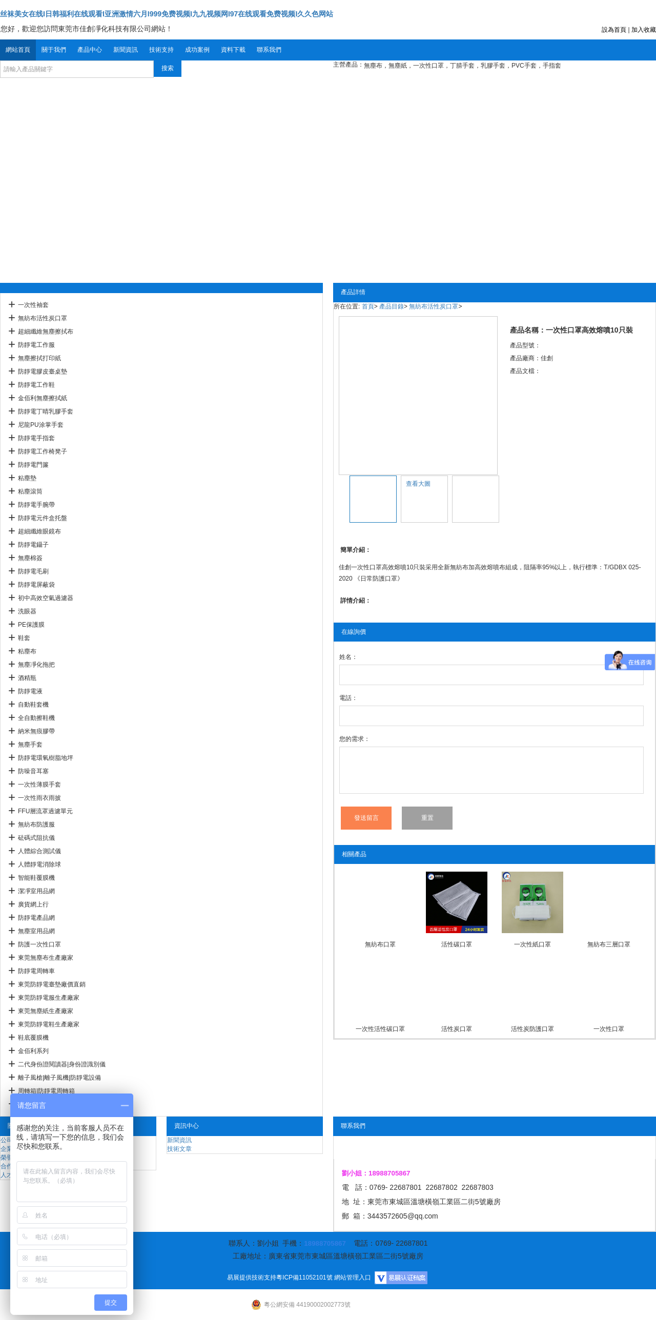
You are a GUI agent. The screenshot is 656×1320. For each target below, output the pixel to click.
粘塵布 (27, 651)
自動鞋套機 (33, 704)
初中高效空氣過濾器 (45, 598)
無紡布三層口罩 (608, 944)
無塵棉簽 (30, 558)
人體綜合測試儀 (39, 851)
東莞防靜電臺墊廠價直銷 (52, 984)
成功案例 (197, 49)
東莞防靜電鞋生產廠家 (48, 1024)
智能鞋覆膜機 (36, 877)
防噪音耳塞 (33, 771)
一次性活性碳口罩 (380, 1029)
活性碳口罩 (456, 944)
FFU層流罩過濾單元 (45, 811)
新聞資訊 (125, 49)
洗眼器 (27, 611)
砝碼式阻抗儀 (36, 837)
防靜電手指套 (36, 438)
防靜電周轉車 (36, 971)
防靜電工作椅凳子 (42, 451)
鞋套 (24, 638)
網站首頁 (18, 49)
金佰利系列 (33, 1051)
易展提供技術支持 (251, 1277)
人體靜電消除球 (39, 864)
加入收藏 (643, 29)
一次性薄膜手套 (39, 784)
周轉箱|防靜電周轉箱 (46, 1091)
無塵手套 (30, 744)
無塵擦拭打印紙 (39, 358)
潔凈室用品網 (36, 891)
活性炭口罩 (456, 1029)
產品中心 (89, 49)
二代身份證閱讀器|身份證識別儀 (62, 1064)
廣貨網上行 (33, 904)
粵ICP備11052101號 (304, 1277)
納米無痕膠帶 (36, 731)
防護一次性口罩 (39, 944)
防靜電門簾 (33, 464)
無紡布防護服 (36, 824)
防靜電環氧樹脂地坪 (45, 757)
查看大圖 (418, 483)
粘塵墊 (27, 478)
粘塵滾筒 (30, 491)
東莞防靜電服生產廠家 (48, 997)
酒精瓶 (27, 678)
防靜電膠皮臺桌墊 (42, 371)
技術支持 (161, 49)
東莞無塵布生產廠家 (45, 957)
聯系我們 (269, 49)
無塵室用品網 (36, 931)
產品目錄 (391, 306)
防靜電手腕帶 (36, 504)
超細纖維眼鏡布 (39, 531)
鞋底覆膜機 (33, 1037)
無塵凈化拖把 (36, 664)
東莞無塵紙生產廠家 (45, 1011)
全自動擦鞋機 (36, 717)
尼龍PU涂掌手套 (41, 424)
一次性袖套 (33, 304)
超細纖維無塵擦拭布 (45, 331)
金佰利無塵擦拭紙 (42, 398)
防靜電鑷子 (33, 544)
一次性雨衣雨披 (39, 797)
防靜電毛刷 (33, 571)
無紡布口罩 (380, 944)
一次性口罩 (608, 1029)
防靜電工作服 (36, 344)
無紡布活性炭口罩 (42, 318)
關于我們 (54, 49)
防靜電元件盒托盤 (42, 518)
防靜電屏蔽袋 (36, 584)
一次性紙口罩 (532, 944)
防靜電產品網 (36, 917)
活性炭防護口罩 (532, 1029)
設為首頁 (614, 29)
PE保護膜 (31, 624)
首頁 (368, 306)
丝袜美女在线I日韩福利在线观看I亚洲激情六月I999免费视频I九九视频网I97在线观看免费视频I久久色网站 (166, 14)
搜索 (167, 68)
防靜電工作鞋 (36, 384)
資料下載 (233, 49)
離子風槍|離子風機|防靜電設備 (59, 1077)
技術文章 (179, 1148)
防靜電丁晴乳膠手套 (45, 411)
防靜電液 (30, 691)
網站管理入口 (352, 1277)
